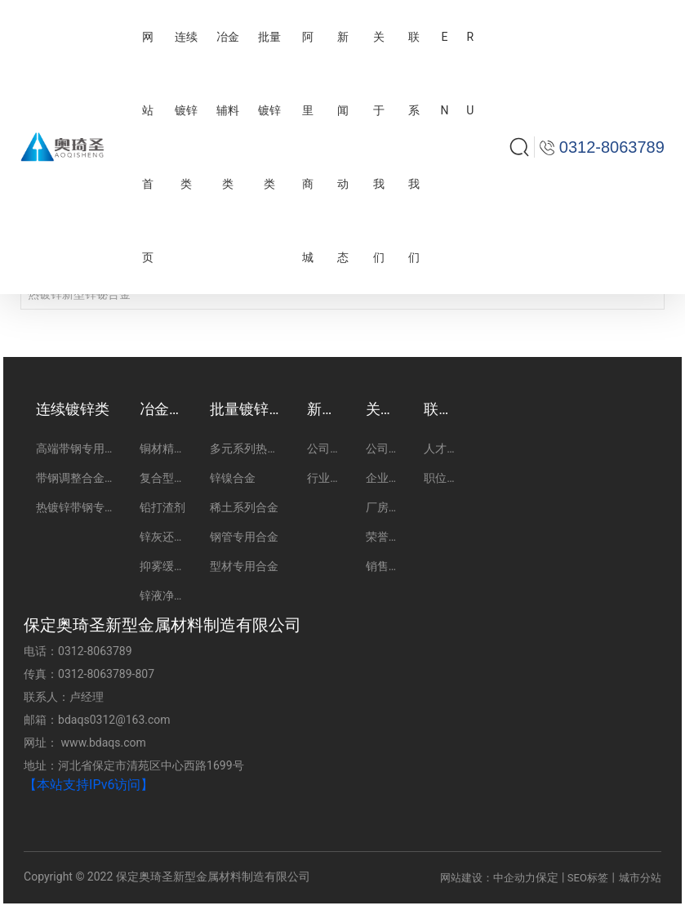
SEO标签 (587, 878)
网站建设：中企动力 (488, 878)
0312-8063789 (94, 651)
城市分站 (640, 878)
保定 (547, 877)
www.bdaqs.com (103, 742)
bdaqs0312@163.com (114, 719)
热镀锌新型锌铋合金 (79, 294)
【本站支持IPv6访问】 (88, 784)
